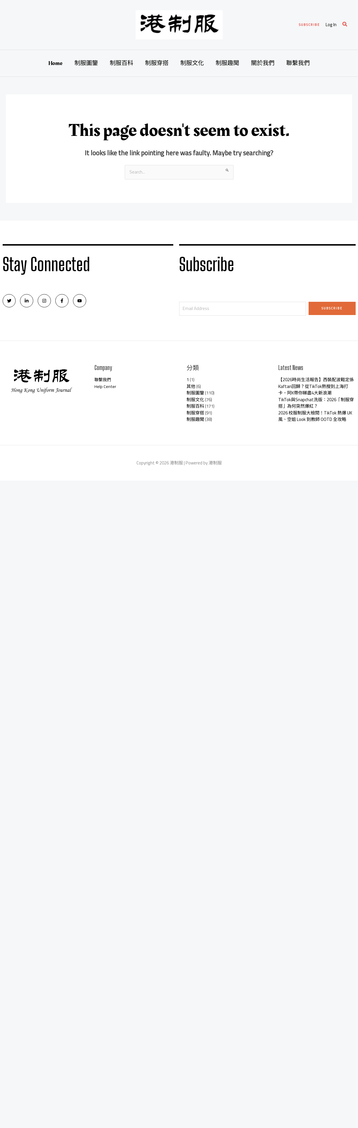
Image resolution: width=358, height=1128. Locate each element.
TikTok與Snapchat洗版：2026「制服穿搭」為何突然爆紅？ (316, 403)
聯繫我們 (298, 63)
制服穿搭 (157, 63)
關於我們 (262, 63)
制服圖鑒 (86, 63)
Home (55, 63)
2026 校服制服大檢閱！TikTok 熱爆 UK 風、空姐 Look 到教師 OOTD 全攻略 (315, 416)
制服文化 (192, 63)
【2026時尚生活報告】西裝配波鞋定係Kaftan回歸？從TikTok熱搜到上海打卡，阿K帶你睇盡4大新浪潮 (316, 386)
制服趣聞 (227, 63)
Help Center (105, 386)
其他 (191, 386)
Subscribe (332, 308)
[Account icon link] (331, 24)
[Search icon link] (345, 25)
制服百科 (121, 63)
